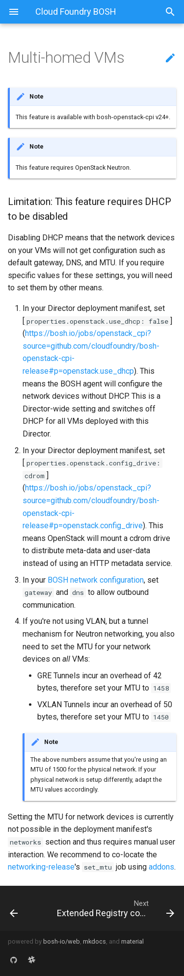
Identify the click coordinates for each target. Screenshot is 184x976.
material (132, 941)
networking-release (41, 867)
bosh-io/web (61, 941)
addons (161, 867)
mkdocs (94, 941)
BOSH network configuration (96, 580)
